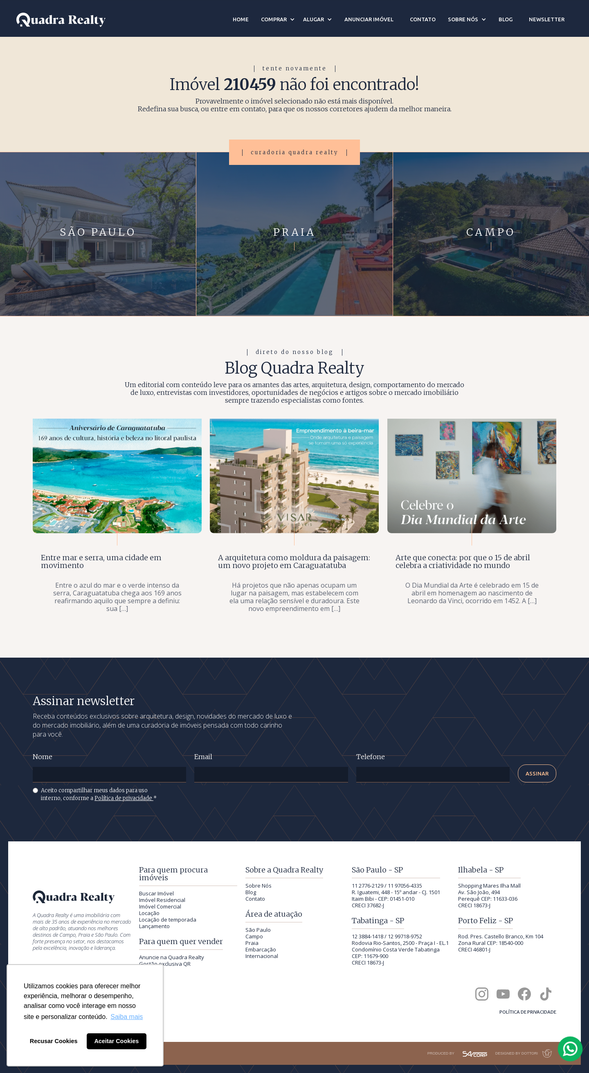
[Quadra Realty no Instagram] (481, 994)
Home (241, 19)
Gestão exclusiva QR (165, 963)
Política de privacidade (123, 798)
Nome (42, 757)
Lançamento (154, 926)
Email (203, 757)
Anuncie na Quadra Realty (171, 957)
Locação (149, 913)
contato (423, 19)
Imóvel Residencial (162, 900)
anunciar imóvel (368, 19)
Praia (252, 943)
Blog (250, 892)
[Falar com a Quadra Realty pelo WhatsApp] (570, 1049)
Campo (254, 936)
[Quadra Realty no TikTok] (545, 994)
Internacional (261, 956)
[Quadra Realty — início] (61, 20)
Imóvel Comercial (160, 906)
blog (506, 19)
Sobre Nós (258, 885)
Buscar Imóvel (156, 893)
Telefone (370, 757)
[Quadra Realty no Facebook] (524, 994)
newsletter (546, 19)
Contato (255, 898)
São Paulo (258, 929)
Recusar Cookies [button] (54, 1041)
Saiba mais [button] (126, 1016)
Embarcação (260, 949)
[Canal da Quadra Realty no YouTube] (503, 994)
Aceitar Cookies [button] (116, 1041)
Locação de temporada (167, 919)
